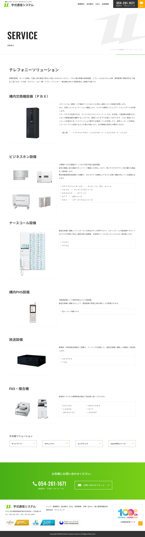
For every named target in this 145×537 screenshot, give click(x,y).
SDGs (97, 4)
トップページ (114, 49)
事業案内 (81, 4)
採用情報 (105, 4)
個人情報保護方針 (101, 506)
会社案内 (90, 4)
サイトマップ (59, 510)
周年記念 (49, 510)
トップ (48, 506)
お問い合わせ (88, 506)
